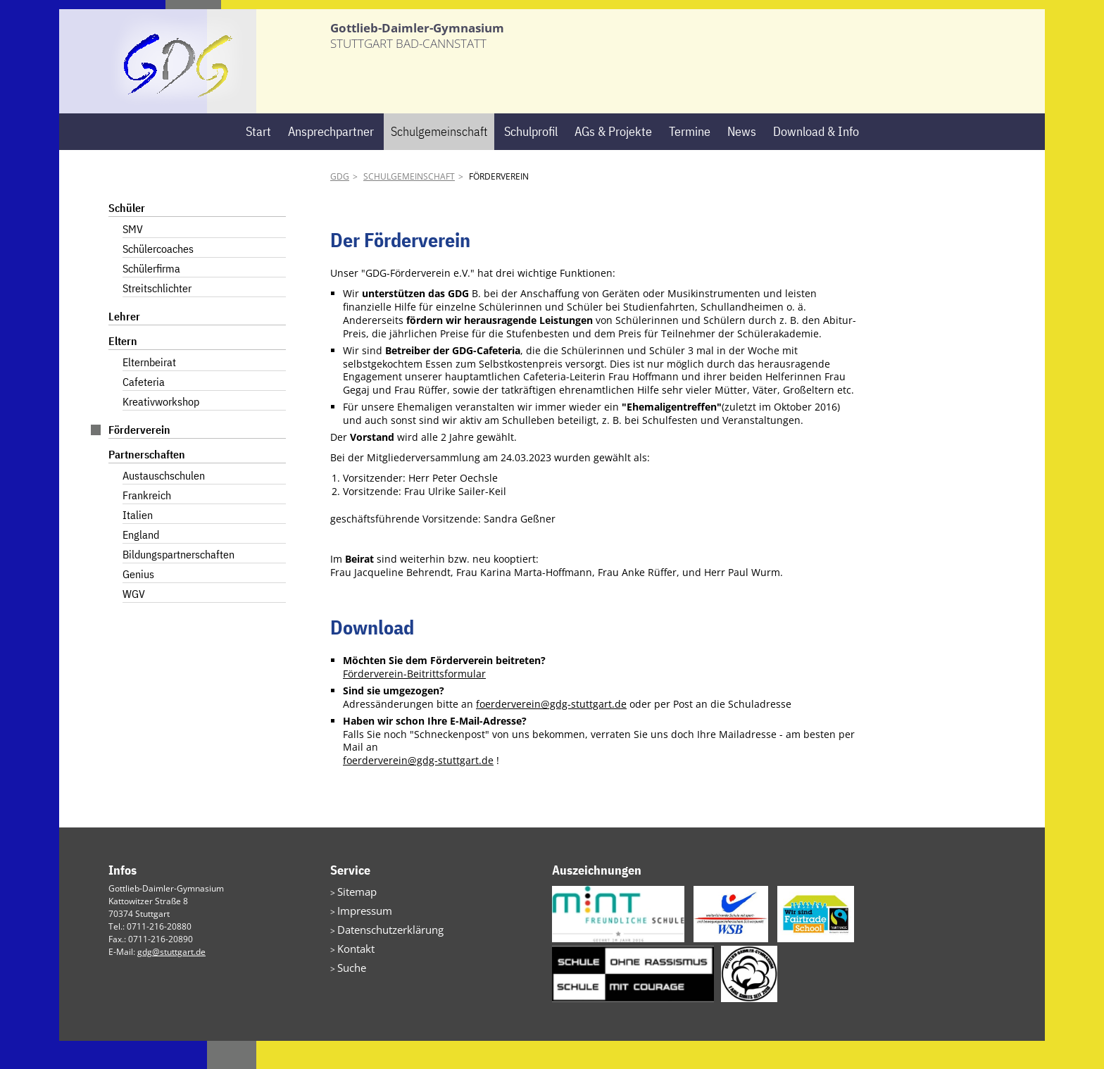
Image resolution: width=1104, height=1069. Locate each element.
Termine (689, 159)
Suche (349, 986)
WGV (134, 622)
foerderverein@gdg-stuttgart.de (551, 732)
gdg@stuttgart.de (171, 980)
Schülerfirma (151, 297)
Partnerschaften (146, 483)
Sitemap (353, 919)
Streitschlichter (157, 317)
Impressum (359, 936)
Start (258, 159)
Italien (138, 544)
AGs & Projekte (613, 159)
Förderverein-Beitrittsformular (414, 701)
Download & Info (816, 159)
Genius (138, 603)
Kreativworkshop (161, 430)
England (141, 563)
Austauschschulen (164, 504)
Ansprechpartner (331, 159)
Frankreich (147, 524)
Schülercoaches (158, 277)
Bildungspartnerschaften (178, 583)
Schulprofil (531, 159)
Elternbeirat (149, 391)
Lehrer (124, 345)
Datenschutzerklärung (381, 952)
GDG (339, 205)
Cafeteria (144, 411)
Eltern (122, 370)
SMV (133, 258)
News (741, 159)
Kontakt (352, 969)
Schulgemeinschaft (439, 159)
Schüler (126, 237)
